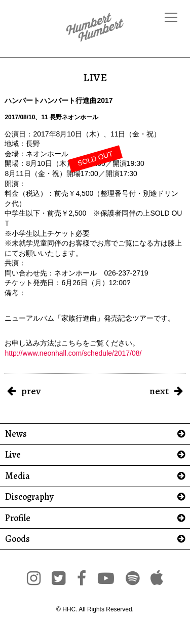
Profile (17, 518)
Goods (17, 539)
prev (31, 391)
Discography (29, 497)
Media (17, 476)
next (159, 391)
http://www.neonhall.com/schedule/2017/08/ (73, 353)
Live (13, 455)
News (16, 434)
